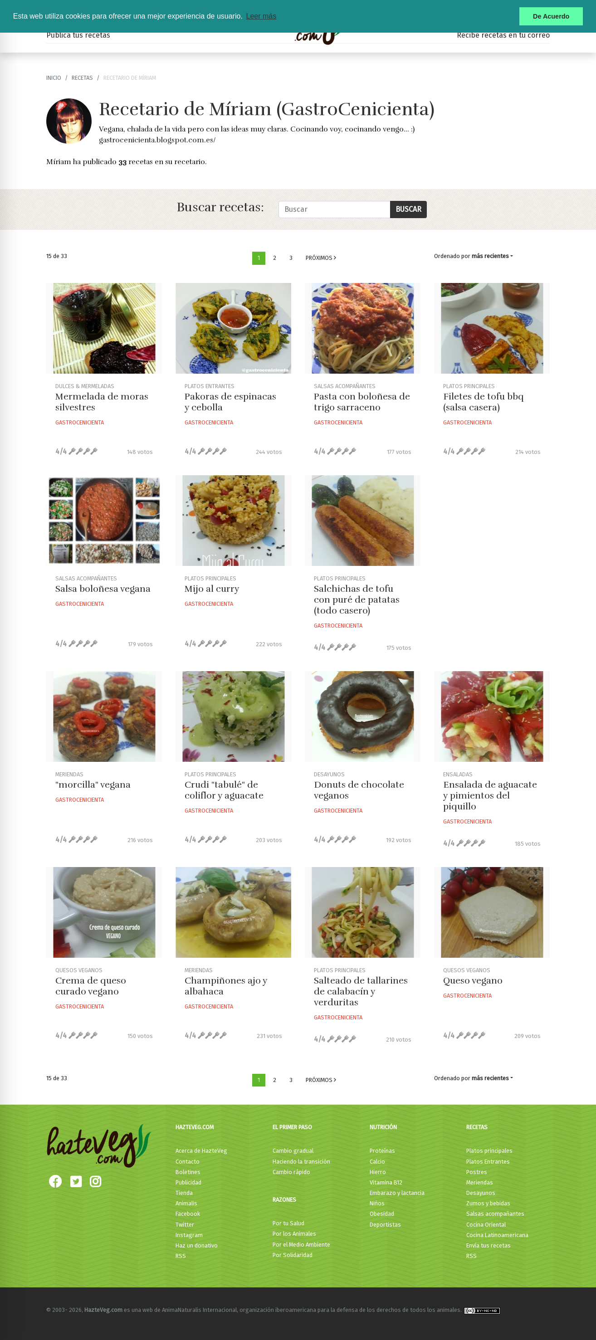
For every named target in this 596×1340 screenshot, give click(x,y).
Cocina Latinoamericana (497, 1235)
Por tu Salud (288, 1223)
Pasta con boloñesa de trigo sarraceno (362, 402)
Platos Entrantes (488, 1161)
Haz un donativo (197, 1245)
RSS (181, 1255)
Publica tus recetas (78, 35)
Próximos (321, 257)
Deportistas (385, 1224)
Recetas (477, 1127)
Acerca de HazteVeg (201, 1150)
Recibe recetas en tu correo (503, 35)
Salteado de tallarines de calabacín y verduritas (361, 991)
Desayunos (480, 1192)
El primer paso (292, 1127)
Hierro (378, 1172)
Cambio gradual (293, 1150)
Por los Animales (294, 1233)
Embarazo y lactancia (397, 1192)
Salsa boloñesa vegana (103, 588)
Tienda (184, 1192)
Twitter (185, 1224)
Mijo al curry (212, 588)
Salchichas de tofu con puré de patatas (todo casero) (357, 599)
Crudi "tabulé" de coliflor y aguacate (224, 790)
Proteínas (382, 1150)
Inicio (53, 77)
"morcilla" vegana (93, 784)
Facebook (188, 1213)
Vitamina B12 (386, 1182)
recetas (82, 77)
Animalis (186, 1203)
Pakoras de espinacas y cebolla (230, 402)
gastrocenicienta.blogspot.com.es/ (157, 140)
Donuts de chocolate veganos (359, 790)
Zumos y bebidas (488, 1203)
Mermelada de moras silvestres (101, 402)
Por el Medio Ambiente (301, 1244)
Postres (476, 1172)
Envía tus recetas (488, 1245)
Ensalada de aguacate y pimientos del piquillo (490, 795)
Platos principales (489, 1150)
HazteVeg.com (195, 1127)
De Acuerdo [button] (551, 16)
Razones (284, 1199)
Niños (377, 1203)
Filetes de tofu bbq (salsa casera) (483, 402)
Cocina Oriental (486, 1224)
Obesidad (382, 1213)
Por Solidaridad (293, 1255)
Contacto (188, 1161)
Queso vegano (473, 980)
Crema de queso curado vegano (90, 986)
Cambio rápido (291, 1172)
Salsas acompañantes (495, 1213)
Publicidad (188, 1182)
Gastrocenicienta (79, 422)
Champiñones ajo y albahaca (226, 986)
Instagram (189, 1235)
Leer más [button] (261, 16)
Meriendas (479, 1182)
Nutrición (383, 1127)
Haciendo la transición (301, 1161)
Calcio (377, 1161)
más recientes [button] (490, 256)
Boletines (188, 1172)
